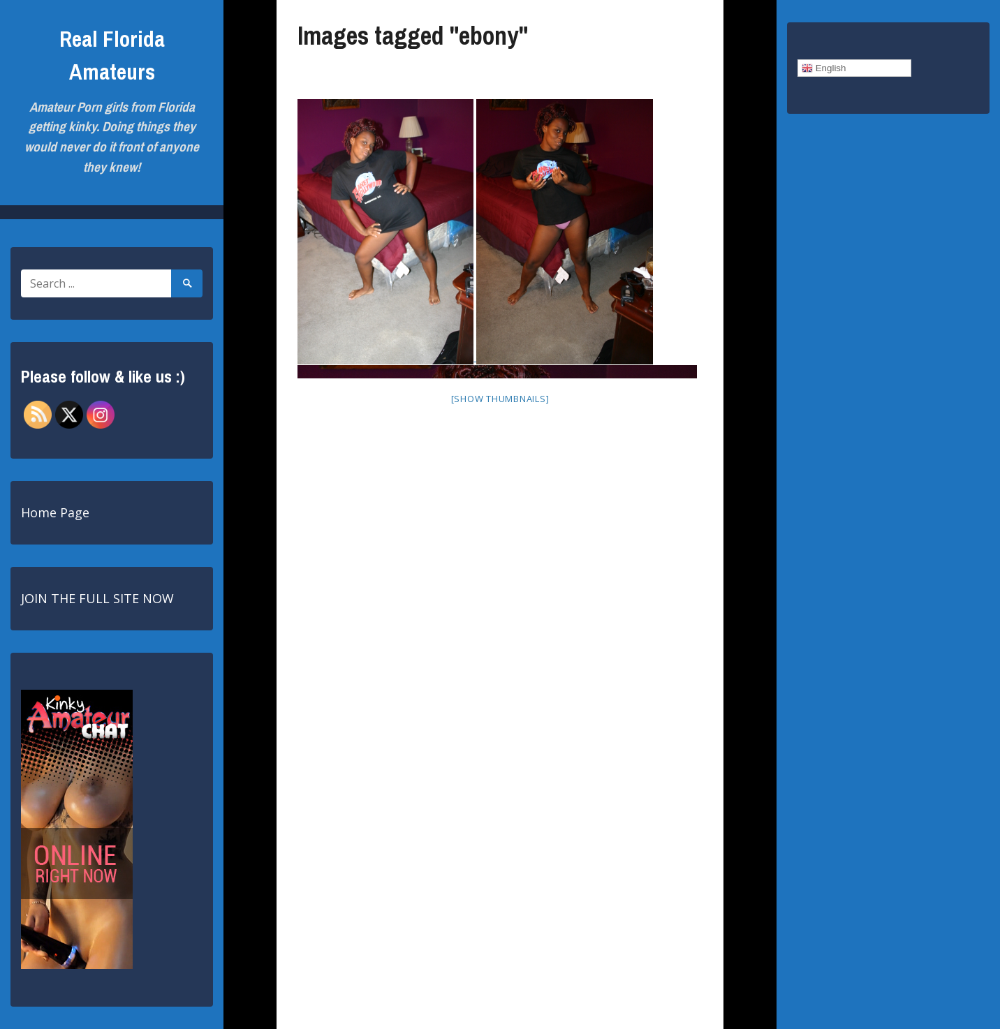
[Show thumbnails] (500, 398)
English (824, 68)
